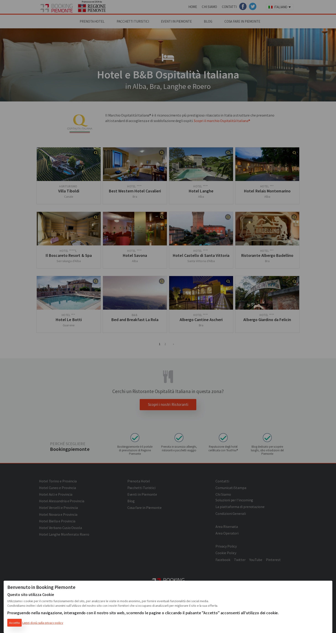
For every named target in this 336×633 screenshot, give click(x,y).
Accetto (14, 623)
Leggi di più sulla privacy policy (42, 623)
